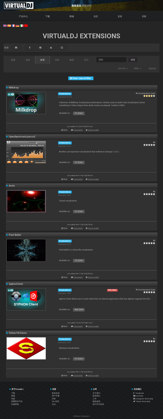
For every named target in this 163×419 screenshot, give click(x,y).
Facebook (138, 393)
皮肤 (28, 60)
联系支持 (56, 393)
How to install (93, 130)
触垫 (72, 60)
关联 (144, 16)
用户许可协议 (98, 404)
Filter (137, 68)
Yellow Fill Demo (18, 333)
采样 (57, 60)
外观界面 (15, 404)
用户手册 (56, 396)
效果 (42, 60)
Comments (78, 130)
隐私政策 (96, 401)
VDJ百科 (55, 401)
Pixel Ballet (15, 235)
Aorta (12, 185)
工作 (94, 399)
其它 (86, 60)
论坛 (54, 404)
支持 (120, 16)
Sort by (123, 68)
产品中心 (23, 16)
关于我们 (96, 393)
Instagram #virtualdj (143, 399)
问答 (54, 399)
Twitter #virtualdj (141, 401)
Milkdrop (13, 87)
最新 (13, 60)
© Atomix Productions (82, 416)
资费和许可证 (17, 401)
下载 (47, 16)
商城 (71, 16)
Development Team (146, 93)
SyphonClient (16, 284)
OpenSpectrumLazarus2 (22, 136)
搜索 (133, 59)
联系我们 (96, 396)
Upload (152, 68)
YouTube (138, 396)
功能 (13, 399)
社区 (96, 16)
